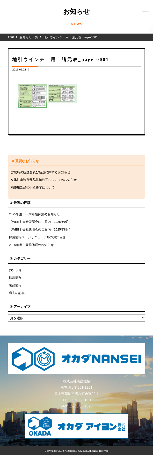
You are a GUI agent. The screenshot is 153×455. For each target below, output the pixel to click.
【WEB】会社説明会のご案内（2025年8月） (40, 229)
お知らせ (15, 270)
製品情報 (15, 285)
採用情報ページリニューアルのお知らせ (37, 237)
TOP (11, 37)
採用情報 (15, 277)
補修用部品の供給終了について (33, 187)
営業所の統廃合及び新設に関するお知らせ (40, 172)
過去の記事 (17, 293)
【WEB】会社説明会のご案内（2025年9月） (40, 222)
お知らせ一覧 (28, 37)
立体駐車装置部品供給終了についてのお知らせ (44, 180)
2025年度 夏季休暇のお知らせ (31, 245)
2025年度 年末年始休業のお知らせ (34, 214)
